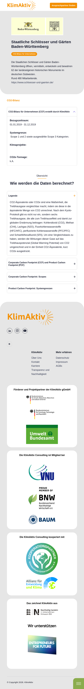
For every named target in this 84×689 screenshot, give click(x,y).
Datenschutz (62, 357)
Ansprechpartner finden (63, 5)
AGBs (59, 366)
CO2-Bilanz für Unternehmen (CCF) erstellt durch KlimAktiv (39, 112)
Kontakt (35, 362)
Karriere (35, 366)
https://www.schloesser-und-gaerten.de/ (32, 82)
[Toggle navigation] (78, 683)
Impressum (62, 362)
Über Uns (36, 357)
